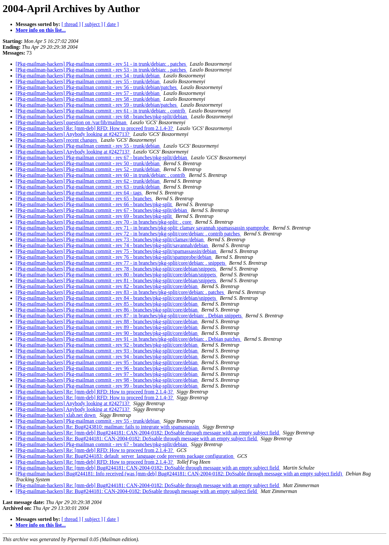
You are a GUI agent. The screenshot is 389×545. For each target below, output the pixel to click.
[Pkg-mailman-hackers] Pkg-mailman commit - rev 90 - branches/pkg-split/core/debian (107, 333)
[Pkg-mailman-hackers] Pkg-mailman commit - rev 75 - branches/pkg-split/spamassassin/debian (116, 251)
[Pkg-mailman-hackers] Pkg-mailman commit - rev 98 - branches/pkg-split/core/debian (107, 380)
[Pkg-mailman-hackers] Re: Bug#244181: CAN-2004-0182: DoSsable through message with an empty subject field (137, 438)
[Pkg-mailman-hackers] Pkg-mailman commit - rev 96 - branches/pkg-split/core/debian (107, 368)
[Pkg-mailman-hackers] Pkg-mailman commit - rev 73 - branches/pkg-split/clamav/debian (110, 239)
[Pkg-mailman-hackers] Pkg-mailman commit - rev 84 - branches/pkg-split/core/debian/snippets (116, 298)
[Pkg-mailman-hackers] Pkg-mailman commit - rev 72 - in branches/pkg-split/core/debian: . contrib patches (128, 233)
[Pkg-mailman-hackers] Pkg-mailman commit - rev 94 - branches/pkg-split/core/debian (107, 356)
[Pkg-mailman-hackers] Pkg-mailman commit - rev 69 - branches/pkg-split (94, 216)
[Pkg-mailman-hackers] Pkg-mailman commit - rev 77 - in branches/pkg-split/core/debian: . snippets (121, 263)
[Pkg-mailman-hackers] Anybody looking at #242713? (73, 134)
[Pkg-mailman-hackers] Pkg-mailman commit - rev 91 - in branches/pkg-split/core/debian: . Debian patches (129, 339)
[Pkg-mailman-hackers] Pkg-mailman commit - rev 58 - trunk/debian (88, 99)
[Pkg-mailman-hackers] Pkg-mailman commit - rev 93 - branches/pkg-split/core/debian (107, 350)
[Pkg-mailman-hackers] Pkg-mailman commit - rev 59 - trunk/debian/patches (97, 105)
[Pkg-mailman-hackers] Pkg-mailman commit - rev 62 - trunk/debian (88, 181)
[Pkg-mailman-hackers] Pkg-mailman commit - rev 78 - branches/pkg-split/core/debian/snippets (116, 269)
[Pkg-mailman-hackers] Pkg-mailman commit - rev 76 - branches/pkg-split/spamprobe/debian (114, 257)
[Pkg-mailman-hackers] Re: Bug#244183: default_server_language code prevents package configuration (125, 456)
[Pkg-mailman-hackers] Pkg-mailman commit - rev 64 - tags (79, 192)
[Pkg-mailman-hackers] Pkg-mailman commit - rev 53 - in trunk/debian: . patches (101, 70)
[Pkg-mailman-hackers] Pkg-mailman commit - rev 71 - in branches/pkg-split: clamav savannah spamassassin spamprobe (143, 228)
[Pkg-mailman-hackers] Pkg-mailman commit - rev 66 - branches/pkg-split (94, 204)
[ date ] (111, 24)
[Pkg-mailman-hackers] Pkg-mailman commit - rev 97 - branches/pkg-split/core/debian (107, 374)
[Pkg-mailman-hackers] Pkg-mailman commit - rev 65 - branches (84, 198)
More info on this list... (41, 30)
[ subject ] (92, 24)
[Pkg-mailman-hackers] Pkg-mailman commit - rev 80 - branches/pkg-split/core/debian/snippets (116, 274)
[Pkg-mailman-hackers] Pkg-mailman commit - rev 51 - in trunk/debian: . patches (101, 64)
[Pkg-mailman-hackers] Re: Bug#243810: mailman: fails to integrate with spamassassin (108, 427)
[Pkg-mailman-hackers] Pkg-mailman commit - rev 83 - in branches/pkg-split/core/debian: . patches (120, 292)
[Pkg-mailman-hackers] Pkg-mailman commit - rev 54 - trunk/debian (88, 75)
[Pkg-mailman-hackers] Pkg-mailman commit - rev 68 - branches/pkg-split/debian (102, 116)
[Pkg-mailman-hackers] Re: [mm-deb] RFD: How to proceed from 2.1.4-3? (95, 128)
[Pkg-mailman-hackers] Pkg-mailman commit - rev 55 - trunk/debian (88, 81)
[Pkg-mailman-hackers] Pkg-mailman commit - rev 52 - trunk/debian (88, 169)
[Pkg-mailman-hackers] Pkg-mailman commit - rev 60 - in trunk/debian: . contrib (101, 175)
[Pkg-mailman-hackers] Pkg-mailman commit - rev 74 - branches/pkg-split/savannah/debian (112, 245)
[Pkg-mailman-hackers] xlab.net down (56, 415)
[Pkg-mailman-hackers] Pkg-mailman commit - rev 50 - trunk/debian (88, 163)
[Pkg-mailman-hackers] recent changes (57, 140)
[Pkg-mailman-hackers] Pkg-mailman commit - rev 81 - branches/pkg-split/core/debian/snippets (116, 280)
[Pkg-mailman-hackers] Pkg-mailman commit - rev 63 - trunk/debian (88, 187)
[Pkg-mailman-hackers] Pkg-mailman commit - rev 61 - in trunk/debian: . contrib (101, 110)
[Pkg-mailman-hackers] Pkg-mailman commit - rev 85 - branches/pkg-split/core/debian (107, 304)
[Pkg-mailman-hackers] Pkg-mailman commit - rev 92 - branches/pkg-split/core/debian (107, 345)
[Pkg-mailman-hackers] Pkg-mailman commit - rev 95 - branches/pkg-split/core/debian (107, 362)
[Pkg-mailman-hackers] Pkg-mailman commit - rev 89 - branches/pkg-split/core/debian (107, 327)
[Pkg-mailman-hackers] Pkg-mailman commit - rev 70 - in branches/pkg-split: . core (104, 222)
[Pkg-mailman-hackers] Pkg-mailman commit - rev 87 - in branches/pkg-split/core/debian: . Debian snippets (129, 315)
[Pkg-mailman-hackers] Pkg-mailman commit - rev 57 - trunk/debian (88, 93)
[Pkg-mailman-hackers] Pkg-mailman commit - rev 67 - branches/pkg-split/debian (102, 157)
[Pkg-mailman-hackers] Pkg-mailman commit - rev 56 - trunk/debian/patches (97, 87)
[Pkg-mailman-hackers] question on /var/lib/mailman (72, 122)
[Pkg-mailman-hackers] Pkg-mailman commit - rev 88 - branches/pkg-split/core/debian (107, 321)
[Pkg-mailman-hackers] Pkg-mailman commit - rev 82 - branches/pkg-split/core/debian (107, 286)
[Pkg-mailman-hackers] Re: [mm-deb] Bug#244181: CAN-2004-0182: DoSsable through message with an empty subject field (148, 432)
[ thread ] (71, 24)
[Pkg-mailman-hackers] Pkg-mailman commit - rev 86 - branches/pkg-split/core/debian (107, 309)
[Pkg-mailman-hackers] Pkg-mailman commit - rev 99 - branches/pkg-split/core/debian (107, 386)
